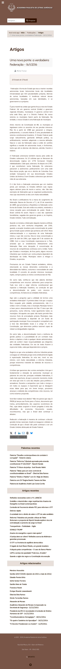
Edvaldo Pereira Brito (17, 577)
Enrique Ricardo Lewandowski (21, 591)
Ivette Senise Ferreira (18, 581)
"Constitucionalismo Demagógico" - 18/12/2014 (28, 617)
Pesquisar (30, 20)
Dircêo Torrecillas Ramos (19, 598)
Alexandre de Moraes (17, 601)
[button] (11, 433)
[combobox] (16, 20)
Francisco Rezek (16, 588)
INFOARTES (31, 657)
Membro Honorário (17, 570)
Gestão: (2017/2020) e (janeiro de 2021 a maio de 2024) (30, 574)
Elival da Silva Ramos (17, 595)
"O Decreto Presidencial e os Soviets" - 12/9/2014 (28, 624)
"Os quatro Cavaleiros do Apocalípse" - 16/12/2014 (29, 620)
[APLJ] (30, 7)
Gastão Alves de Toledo (18, 584)
